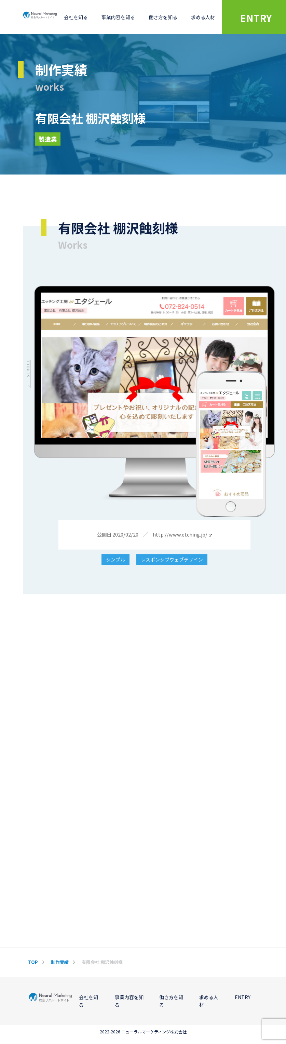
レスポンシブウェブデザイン (172, 559)
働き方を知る (163, 17)
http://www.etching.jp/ (182, 534)
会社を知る (76, 17)
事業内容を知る (118, 17)
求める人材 (203, 17)
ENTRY (242, 997)
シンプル (115, 559)
